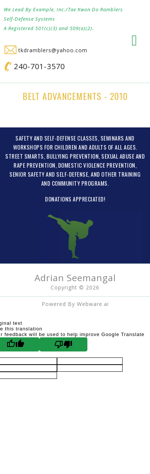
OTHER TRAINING (121, 174)
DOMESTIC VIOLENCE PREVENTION (96, 165)
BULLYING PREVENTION (72, 156)
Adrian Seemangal (75, 277)
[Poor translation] (63, 344)
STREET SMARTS (24, 156)
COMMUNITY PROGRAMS (80, 183)
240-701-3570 (34, 66)
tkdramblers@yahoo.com (45, 50)
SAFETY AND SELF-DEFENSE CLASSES (56, 138)
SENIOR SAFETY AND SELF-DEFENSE (48, 174)
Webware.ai (93, 303)
